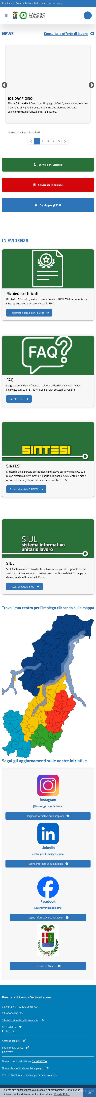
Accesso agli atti (14, 1041)
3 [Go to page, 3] (48, 141)
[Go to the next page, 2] (65, 141)
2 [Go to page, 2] (42, 141)
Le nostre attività (48, 966)
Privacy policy (9, 1091)
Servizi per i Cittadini (48, 165)
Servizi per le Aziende (48, 185)
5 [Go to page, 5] (59, 141)
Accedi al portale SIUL (24, 586)
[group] (48, 83)
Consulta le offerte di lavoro (69, 33)
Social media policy (15, 1048)
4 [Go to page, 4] (53, 141)
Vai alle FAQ (19, 399)
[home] (28, 15)
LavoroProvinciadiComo (48, 908)
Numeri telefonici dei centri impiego (25, 1068)
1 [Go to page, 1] (37, 141)
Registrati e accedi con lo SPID (29, 313)
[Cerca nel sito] (88, 15)
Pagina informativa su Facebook (48, 917)
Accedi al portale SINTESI (26, 489)
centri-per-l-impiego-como (48, 854)
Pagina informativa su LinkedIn (48, 864)
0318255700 (39, 1061)
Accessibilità (12, 1027)
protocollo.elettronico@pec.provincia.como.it (32, 1075)
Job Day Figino (20, 98)
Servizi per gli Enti (48, 205)
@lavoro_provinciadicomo (47, 806)
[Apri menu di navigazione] (6, 15)
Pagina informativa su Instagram (48, 816)
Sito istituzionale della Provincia (23, 1020)
